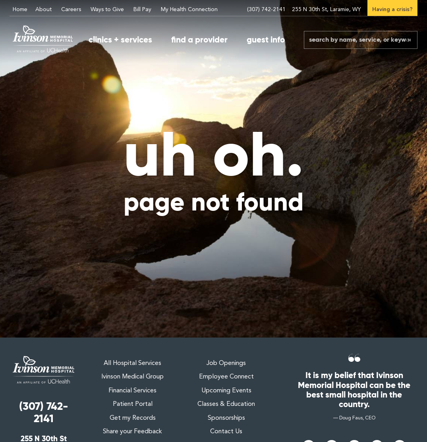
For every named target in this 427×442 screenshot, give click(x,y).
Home (20, 9)
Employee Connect (226, 377)
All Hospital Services (132, 363)
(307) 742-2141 (265, 9)
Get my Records (133, 418)
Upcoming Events (226, 391)
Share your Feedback (132, 431)
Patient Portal (133, 404)
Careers (71, 9)
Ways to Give (107, 9)
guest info (266, 39)
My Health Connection (189, 9)
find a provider (199, 39)
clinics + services (120, 39)
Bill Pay (142, 9)
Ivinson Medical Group (132, 377)
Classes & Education (226, 404)
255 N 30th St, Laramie (326, 9)
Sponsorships (226, 418)
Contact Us (226, 431)
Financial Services (132, 391)
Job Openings (226, 363)
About (43, 9)
